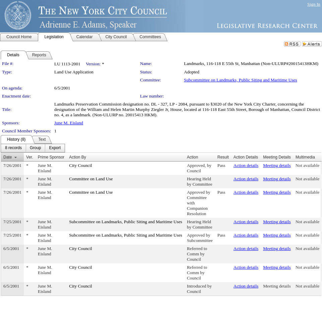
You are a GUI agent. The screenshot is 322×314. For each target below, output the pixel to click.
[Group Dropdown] (35, 148)
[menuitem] (13, 148)
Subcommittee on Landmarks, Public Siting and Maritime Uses (240, 79)
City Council (80, 165)
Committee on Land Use (91, 178)
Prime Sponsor (51, 157)
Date (7, 157)
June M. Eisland (68, 122)
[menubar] (33, 148)
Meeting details (277, 165)
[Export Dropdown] (55, 148)
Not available (307, 165)
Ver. (29, 157)
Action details (246, 165)
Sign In (313, 4)
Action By (77, 157)
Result (223, 157)
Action (192, 157)
